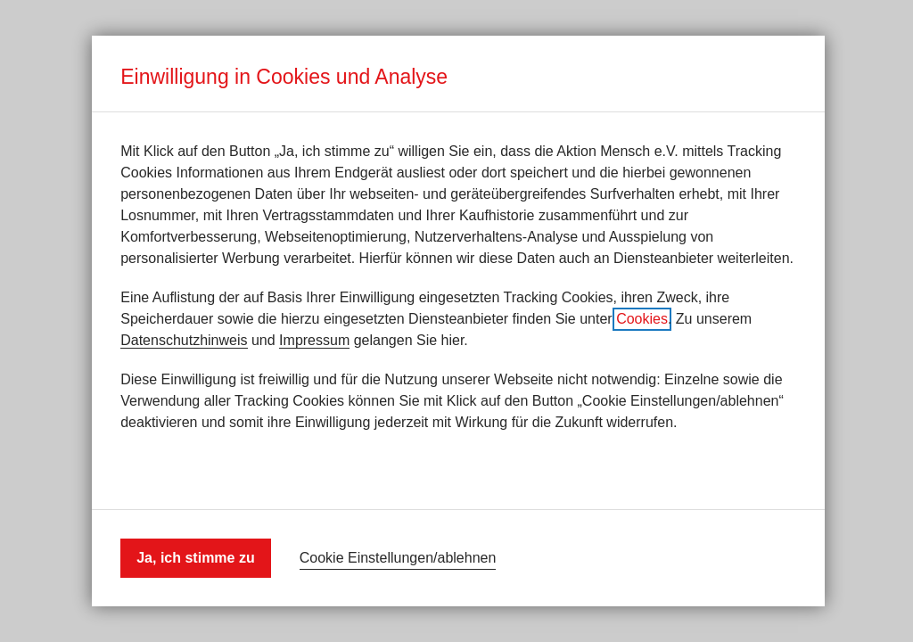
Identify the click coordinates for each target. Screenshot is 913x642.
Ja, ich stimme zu (195, 557)
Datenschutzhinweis (183, 340)
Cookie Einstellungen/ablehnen (398, 557)
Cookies (642, 318)
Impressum (314, 340)
